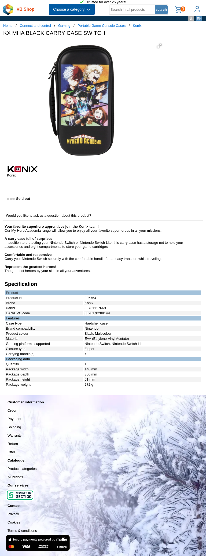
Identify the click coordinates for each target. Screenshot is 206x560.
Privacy (13, 514)
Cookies (14, 522)
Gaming (64, 26)
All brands (15, 477)
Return (13, 444)
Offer (11, 452)
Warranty (14, 435)
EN (199, 19)
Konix (137, 26)
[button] (159, 46)
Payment (14, 419)
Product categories (22, 469)
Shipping (14, 427)
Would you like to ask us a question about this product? (48, 215)
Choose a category (71, 9)
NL (191, 19)
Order (12, 410)
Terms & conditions (22, 531)
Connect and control (35, 26)
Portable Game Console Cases (102, 26)
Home (8, 26)
